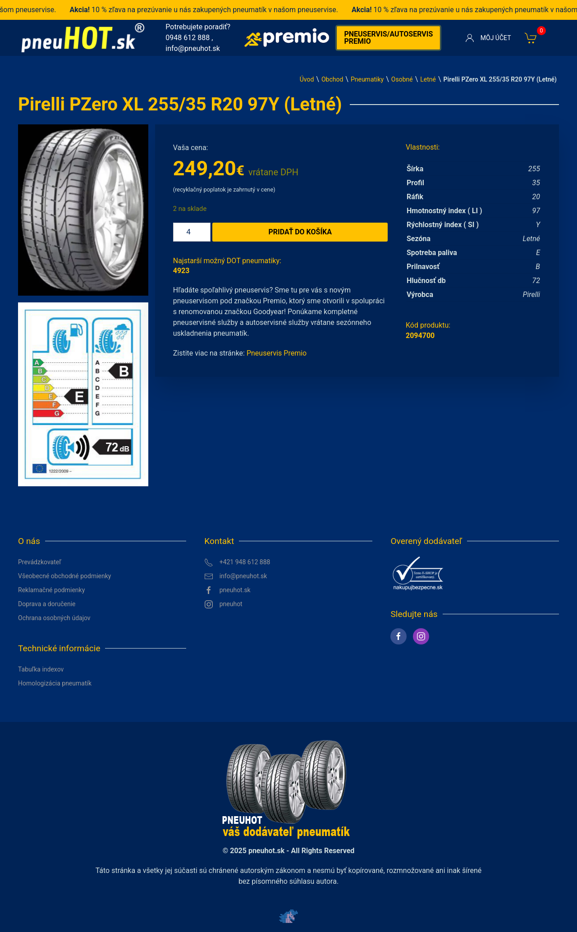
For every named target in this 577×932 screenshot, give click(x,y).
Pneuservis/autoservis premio (388, 38)
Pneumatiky (367, 79)
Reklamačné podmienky (51, 590)
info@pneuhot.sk (192, 48)
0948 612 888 (187, 37)
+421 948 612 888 (237, 562)
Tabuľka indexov (41, 669)
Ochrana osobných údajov (54, 617)
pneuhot (223, 604)
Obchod (332, 79)
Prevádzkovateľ (39, 562)
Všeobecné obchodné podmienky (64, 576)
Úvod (307, 79)
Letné (428, 79)
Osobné (402, 79)
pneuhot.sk (227, 590)
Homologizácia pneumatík (55, 683)
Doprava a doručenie (47, 604)
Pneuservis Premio (277, 353)
